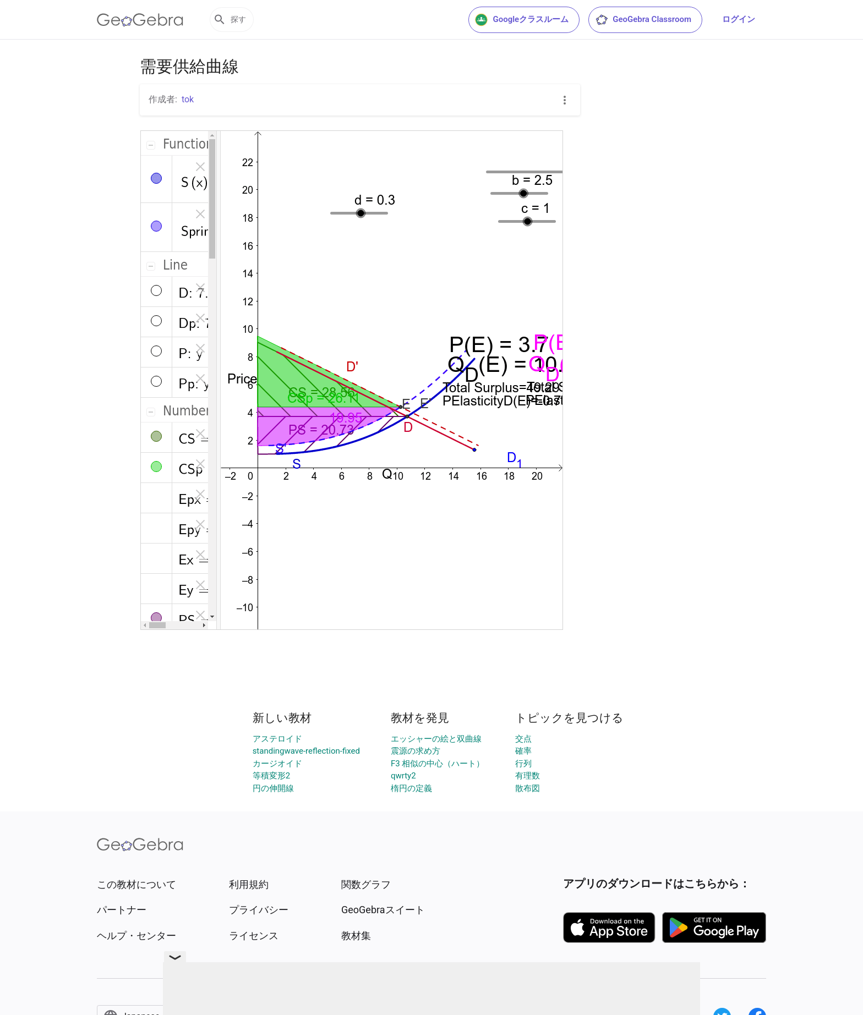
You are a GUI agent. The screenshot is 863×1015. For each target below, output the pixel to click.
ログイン (738, 19)
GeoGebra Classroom (643, 19)
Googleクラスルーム (522, 19)
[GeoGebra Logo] (140, 19)
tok (188, 99)
